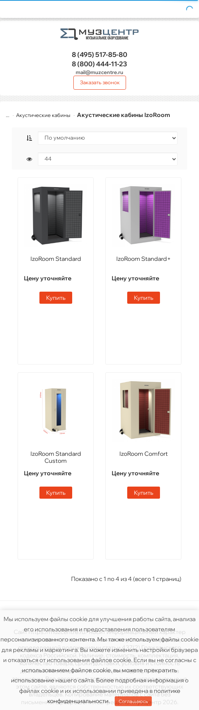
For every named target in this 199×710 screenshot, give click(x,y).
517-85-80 (99, 54)
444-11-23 (99, 64)
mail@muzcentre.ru (99, 72)
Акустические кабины (43, 115)
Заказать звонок (100, 82)
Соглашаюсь (133, 701)
